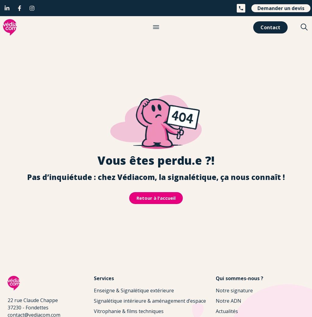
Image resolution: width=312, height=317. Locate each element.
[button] (156, 27)
